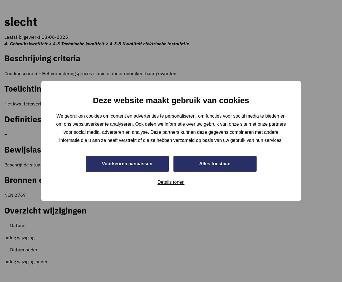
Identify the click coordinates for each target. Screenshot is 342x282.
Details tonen (171, 182)
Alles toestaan (214, 163)
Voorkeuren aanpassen (127, 163)
